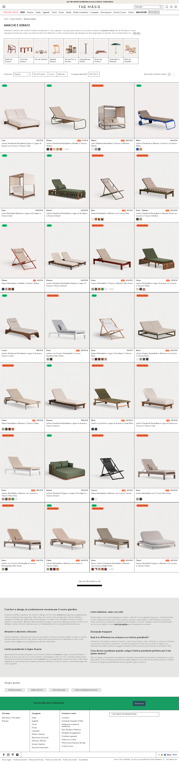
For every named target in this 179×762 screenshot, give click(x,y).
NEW (22, 12)
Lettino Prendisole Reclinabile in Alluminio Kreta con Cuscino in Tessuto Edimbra (156, 214)
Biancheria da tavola (40, 738)
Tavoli (54, 12)
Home (6, 19)
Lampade (94, 12)
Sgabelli (46, 12)
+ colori (66, 149)
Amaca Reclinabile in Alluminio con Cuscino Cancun (111, 493)
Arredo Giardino (38, 744)
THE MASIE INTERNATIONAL (124, 714)
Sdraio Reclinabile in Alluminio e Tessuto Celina (20, 423)
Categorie (36, 713)
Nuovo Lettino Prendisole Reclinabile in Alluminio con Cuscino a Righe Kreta (110, 564)
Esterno (30, 12)
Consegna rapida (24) (79, 74)
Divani (61, 12)
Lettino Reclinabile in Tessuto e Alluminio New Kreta (112, 283)
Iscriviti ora (139, 703)
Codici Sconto (67, 746)
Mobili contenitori (80, 12)
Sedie (38, 12)
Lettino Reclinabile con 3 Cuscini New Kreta (153, 493)
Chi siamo (6, 713)
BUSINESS (154, 12)
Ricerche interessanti (40, 747)
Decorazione (105, 12)
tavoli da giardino (121, 624)
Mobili (68, 12)
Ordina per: (8, 74)
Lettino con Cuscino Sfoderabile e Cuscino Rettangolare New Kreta (18, 564)
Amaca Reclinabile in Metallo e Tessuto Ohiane (20, 283)
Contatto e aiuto (69, 713)
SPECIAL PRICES (39, 741)
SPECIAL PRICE (10, 12)
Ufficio (131, 12)
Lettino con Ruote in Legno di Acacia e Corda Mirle (112, 423)
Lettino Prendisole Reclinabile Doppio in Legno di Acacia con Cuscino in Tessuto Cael (21, 144)
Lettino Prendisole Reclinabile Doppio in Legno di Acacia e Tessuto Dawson (66, 284)
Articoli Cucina (119, 12)
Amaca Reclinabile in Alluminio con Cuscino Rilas (110, 213)
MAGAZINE (141, 12)
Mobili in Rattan (38, 734)
